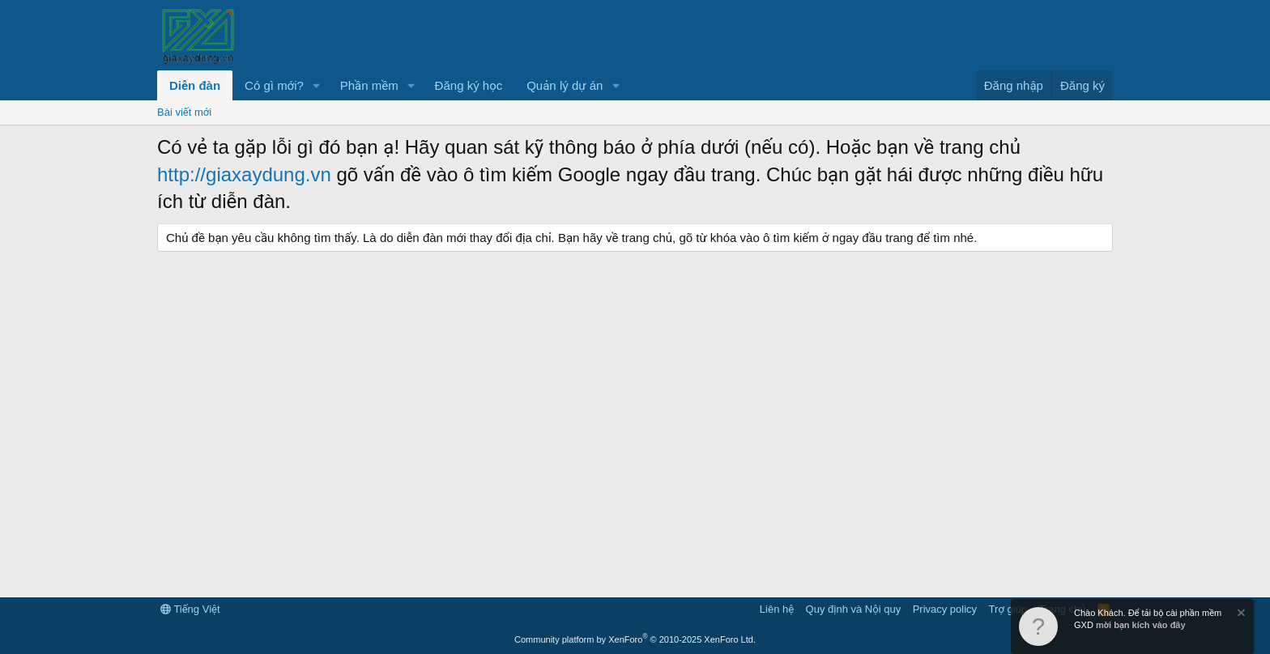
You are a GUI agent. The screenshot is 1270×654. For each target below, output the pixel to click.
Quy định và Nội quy (853, 609)
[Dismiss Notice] (1240, 614)
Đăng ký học (469, 85)
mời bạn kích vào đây (1141, 625)
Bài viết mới (184, 112)
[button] (316, 85)
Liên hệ (777, 609)
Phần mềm (369, 85)
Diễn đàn (194, 85)
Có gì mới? (274, 85)
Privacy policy (945, 609)
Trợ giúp (1008, 609)
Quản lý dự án (564, 85)
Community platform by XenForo (635, 639)
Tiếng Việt (190, 609)
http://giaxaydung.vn (244, 174)
